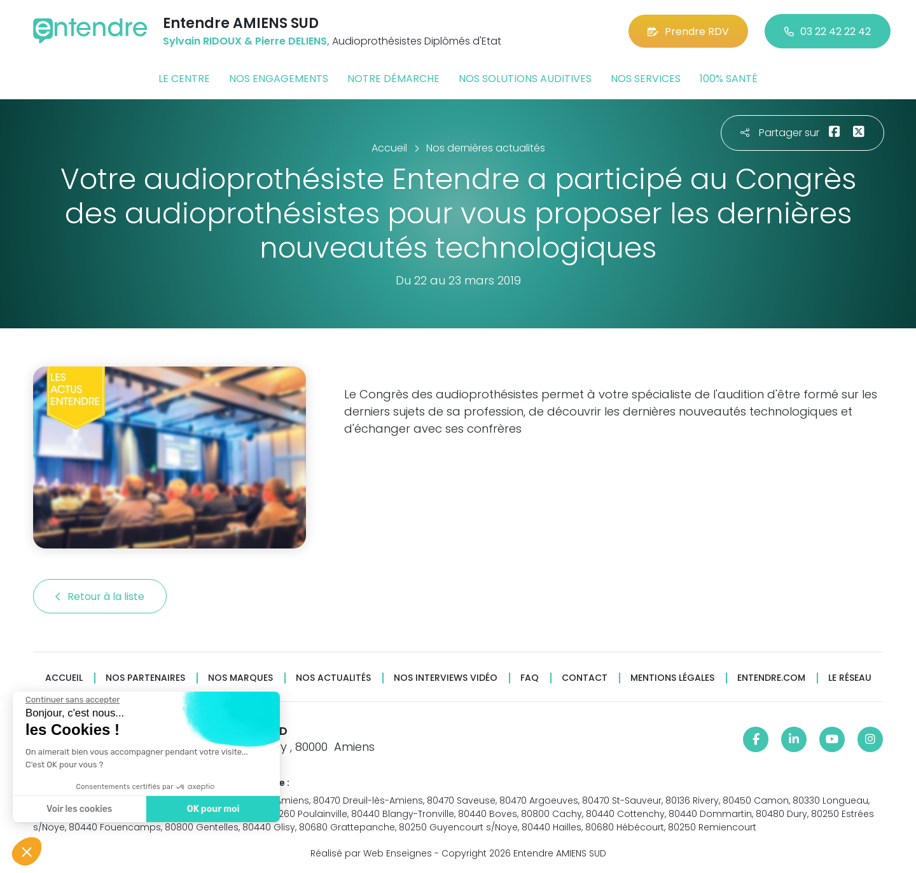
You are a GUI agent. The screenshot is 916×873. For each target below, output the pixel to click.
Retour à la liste (100, 596)
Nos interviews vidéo (445, 678)
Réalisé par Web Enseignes (371, 853)
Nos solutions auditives (525, 78)
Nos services (646, 78)
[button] (26, 851)
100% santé (729, 78)
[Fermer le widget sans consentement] (69, 700)
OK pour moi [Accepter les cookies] (209, 809)
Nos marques (240, 678)
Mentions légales (672, 678)
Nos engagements (278, 78)
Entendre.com (771, 678)
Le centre (184, 78)
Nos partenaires (145, 678)
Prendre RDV (688, 31)
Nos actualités (333, 678)
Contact (584, 678)
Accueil (64, 678)
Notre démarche (393, 78)
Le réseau (849, 678)
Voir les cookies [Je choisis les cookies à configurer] (76, 809)
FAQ (529, 678)
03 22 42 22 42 (827, 31)
